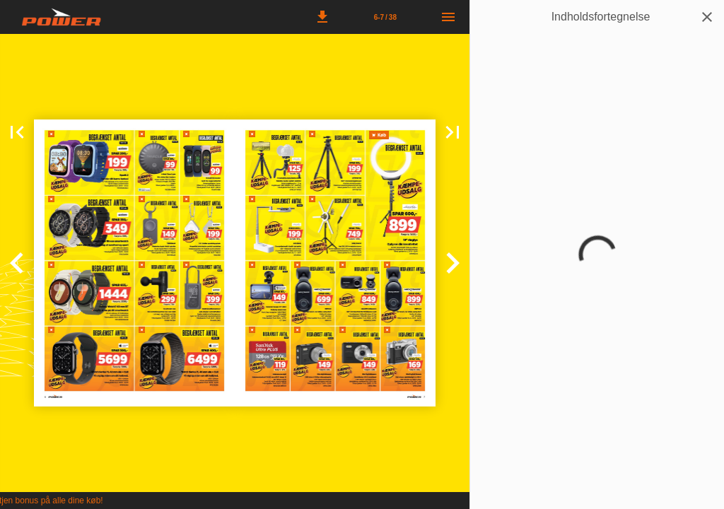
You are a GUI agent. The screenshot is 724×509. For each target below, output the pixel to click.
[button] (322, 17)
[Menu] (448, 17)
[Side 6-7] (385, 17)
